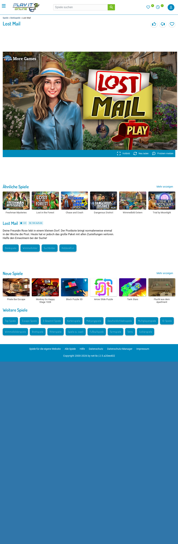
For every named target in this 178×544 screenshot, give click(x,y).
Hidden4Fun (68, 248)
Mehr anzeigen (165, 186)
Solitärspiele (145, 331)
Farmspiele (115, 331)
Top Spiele (10, 320)
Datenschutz (96, 348)
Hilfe (82, 348)
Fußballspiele (97, 331)
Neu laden (141, 153)
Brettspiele (37, 331)
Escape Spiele (29, 320)
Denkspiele (15, 18)
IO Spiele (167, 320)
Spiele (5, 18)
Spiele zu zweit (76, 331)
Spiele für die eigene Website (45, 348)
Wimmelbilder (30, 248)
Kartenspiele (73, 320)
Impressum (142, 348)
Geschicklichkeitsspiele (120, 320)
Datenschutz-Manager (119, 348)
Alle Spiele (70, 348)
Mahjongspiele (93, 320)
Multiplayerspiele (147, 320)
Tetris (130, 331)
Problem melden (162, 153)
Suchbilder (49, 248)
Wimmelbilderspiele (15, 331)
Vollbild (123, 153)
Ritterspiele (56, 331)
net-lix (94, 355)
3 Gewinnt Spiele (52, 320)
